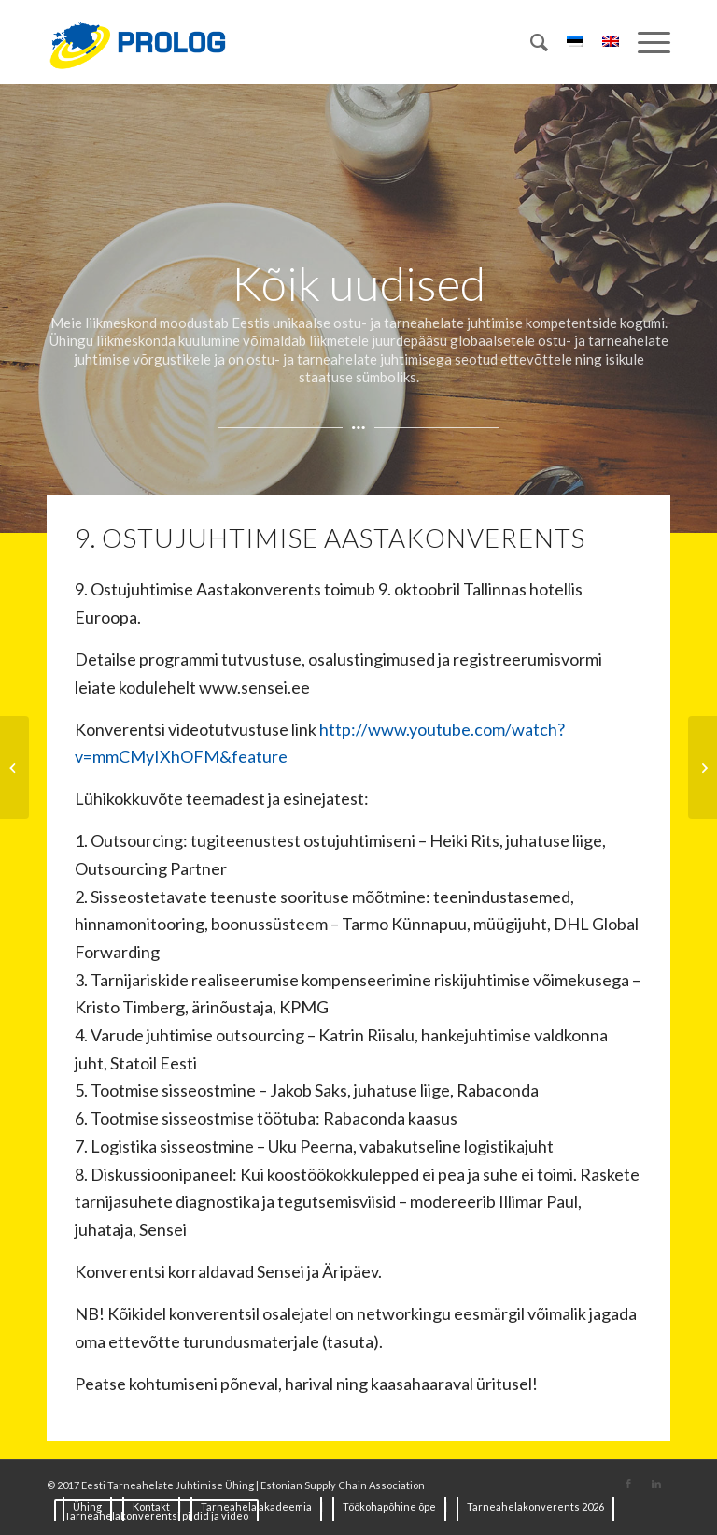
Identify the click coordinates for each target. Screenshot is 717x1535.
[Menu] (644, 42)
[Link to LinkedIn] (656, 1484)
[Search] (530, 42)
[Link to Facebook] (628, 1484)
